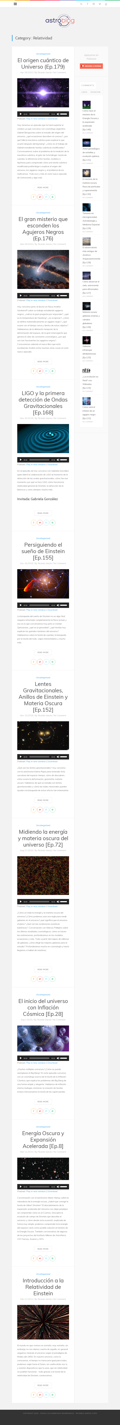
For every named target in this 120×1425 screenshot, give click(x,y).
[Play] (20, 114)
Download (52, 118)
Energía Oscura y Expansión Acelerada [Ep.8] (43, 1139)
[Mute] (58, 114)
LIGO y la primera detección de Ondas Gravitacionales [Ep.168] (43, 403)
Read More (43, 187)
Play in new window (36, 118)
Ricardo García (45, 72)
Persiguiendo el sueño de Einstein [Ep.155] (43, 551)
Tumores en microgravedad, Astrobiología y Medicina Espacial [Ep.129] (91, 221)
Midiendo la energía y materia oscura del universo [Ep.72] (43, 838)
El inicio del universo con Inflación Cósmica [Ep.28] (43, 1007)
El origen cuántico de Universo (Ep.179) (43, 63)
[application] (43, 114)
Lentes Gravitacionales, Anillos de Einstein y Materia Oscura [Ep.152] (43, 697)
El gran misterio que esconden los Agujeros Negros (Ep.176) (43, 229)
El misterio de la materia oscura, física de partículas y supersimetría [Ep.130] (91, 186)
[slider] (39, 114)
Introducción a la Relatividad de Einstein (43, 1287)
